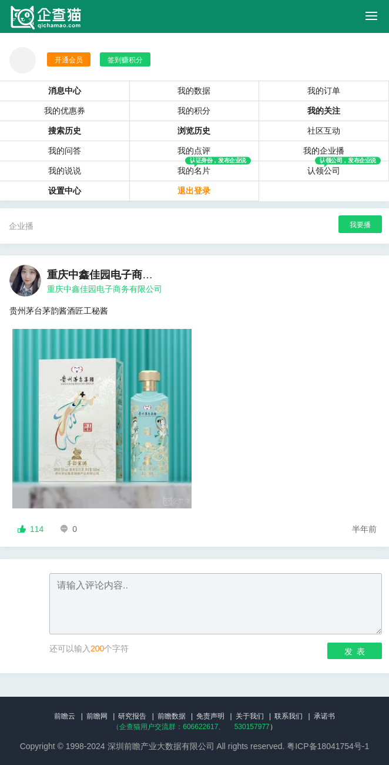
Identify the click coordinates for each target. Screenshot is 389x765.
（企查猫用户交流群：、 (168, 727)
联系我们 (288, 716)
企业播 (21, 226)
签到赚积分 (125, 60)
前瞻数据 (171, 716)
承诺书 (324, 716)
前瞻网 (97, 716)
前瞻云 (64, 716)
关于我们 (250, 716)
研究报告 (132, 716)
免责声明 (210, 716)
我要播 (360, 225)
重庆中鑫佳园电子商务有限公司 (104, 289)
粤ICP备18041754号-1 (328, 746)
